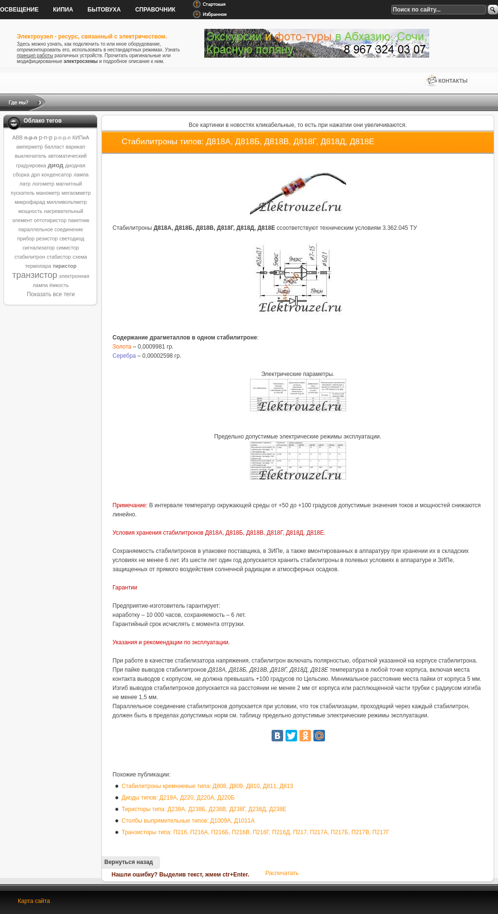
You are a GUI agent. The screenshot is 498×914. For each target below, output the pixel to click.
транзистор (34, 275)
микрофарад (29, 202)
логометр (43, 184)
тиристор (64, 266)
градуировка (31, 165)
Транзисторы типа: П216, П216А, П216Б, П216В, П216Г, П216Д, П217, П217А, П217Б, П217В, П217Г (255, 832)
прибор (26, 238)
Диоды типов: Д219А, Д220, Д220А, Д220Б (178, 797)
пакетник (78, 220)
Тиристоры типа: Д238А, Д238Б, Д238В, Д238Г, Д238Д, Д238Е (204, 809)
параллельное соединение (50, 229)
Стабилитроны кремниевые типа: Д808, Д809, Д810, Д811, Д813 (207, 786)
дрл (35, 174)
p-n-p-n (62, 137)
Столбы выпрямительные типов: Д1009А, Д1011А (188, 820)
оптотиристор (50, 220)
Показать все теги (51, 294)
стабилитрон (29, 257)
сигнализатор (39, 247)
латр (25, 184)
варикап (75, 147)
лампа (81, 174)
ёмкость (59, 285)
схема (80, 257)
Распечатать (282, 873)
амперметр (29, 147)
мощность (30, 211)
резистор (47, 238)
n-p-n (31, 137)
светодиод (72, 238)
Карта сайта (34, 901)
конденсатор (56, 174)
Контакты (453, 81)
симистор (67, 247)
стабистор (59, 257)
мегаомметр (76, 193)
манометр (48, 193)
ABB (17, 137)
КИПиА (80, 137)
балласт (54, 147)
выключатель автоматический (51, 156)
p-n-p (45, 137)
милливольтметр (67, 202)
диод (55, 165)
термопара (38, 266)
